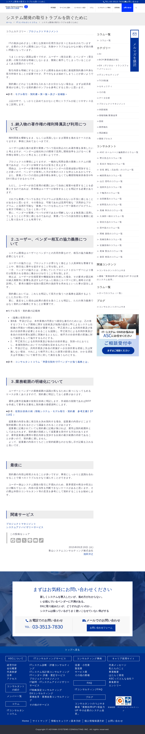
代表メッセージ (117, 665)
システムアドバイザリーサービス (25, 527)
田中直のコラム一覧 (110, 228)
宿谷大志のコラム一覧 (111, 222)
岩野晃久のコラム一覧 (111, 204)
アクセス (12, 678)
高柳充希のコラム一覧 (111, 239)
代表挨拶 (12, 672)
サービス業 (81, 672)
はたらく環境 (116, 675)
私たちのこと (116, 668)
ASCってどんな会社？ (121, 678)
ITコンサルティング (109, 75)
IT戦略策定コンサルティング (46, 690)
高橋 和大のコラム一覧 (111, 210)
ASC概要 (53, 7)
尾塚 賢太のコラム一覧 (111, 251)
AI (100, 54)
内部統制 (103, 109)
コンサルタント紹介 (80, 7)
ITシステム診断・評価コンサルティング (49, 667)
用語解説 (103, 133)
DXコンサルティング (41, 693)
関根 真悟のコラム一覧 (111, 233)
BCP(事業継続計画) (109, 60)
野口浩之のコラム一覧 (111, 158)
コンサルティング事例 (104, 7)
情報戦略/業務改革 (108, 115)
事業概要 (114, 672)
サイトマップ (40, 721)
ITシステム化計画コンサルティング (49, 672)
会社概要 (12, 668)
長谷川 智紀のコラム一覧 (112, 164)
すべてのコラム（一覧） (111, 293)
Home (25, 721)
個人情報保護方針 (95, 721)
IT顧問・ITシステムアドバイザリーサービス (49, 684)
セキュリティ (105, 86)
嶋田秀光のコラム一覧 (111, 175)
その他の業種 (82, 675)
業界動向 (103, 127)
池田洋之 (88, 554)
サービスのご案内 (65, 7)
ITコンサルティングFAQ (89, 689)
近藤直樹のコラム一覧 (111, 245)
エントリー (115, 685)
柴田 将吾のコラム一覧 (111, 257)
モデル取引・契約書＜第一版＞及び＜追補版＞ (41, 94)
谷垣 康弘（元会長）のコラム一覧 (117, 170)
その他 (102, 92)
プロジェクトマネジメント (43, 31)
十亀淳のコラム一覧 (110, 193)
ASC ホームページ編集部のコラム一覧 (119, 152)
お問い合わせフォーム (101, 628)
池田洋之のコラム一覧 (111, 187)
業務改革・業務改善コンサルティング (50, 698)
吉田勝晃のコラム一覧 (111, 199)
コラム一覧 (105, 40)
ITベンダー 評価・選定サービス (47, 675)
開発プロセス (105, 139)
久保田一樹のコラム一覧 (112, 216)
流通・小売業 (82, 665)
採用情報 (117, 7)
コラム (91, 7)
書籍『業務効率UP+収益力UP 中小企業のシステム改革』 (90, 710)
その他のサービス (40, 705)
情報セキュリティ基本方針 (66, 721)
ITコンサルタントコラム (15, 712)
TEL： (44, 626)
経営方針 (12, 665)
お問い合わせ (131, 2)
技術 (101, 121)
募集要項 (114, 682)
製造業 (78, 668)
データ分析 (104, 98)
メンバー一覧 (14, 696)
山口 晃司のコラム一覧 (111, 181)
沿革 (9, 675)
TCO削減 (103, 80)
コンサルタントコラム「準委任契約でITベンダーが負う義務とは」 (52, 362)
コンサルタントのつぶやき (112, 270)
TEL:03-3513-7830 (113, 2)
